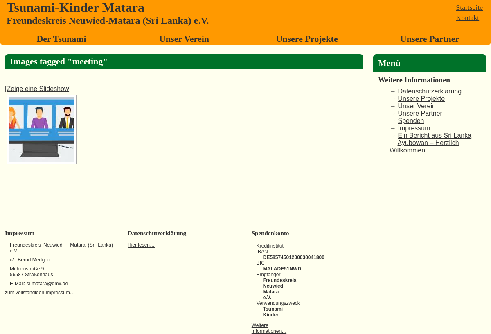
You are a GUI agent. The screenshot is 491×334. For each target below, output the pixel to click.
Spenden (411, 120)
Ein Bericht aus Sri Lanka (434, 135)
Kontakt (468, 18)
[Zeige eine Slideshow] (38, 88)
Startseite (469, 7)
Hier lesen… (141, 245)
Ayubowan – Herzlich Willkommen (424, 146)
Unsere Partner (429, 39)
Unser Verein (184, 39)
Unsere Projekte (307, 39)
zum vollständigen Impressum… (40, 292)
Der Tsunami (61, 39)
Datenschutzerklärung (430, 91)
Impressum (414, 128)
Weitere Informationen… (269, 328)
